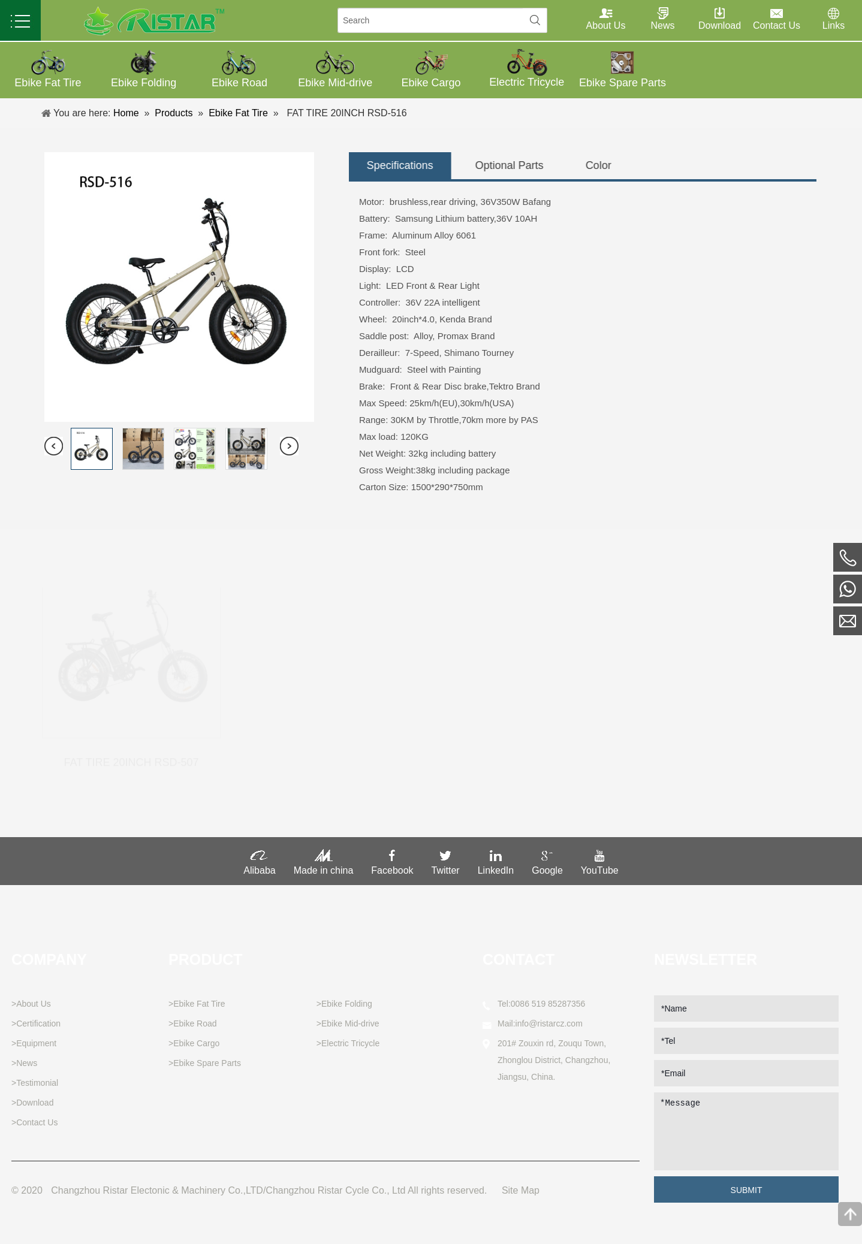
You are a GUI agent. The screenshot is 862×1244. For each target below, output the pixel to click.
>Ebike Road (192, 1023)
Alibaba (259, 866)
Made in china (324, 866)
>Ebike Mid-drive (348, 1023)
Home (122, 113)
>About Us (31, 1004)
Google (547, 866)
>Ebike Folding (344, 1004)
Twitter (446, 866)
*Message (746, 1131)
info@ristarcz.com (549, 1023)
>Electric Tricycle (348, 1043)
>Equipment (33, 1043)
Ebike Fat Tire (234, 113)
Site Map (520, 1190)
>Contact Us (34, 1122)
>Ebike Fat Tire (196, 1004)
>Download (32, 1102)
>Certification (36, 1023)
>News (24, 1063)
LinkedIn (496, 866)
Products (170, 113)
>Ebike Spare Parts (204, 1063)
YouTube (600, 866)
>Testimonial (34, 1083)
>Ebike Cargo (193, 1043)
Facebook (392, 866)
